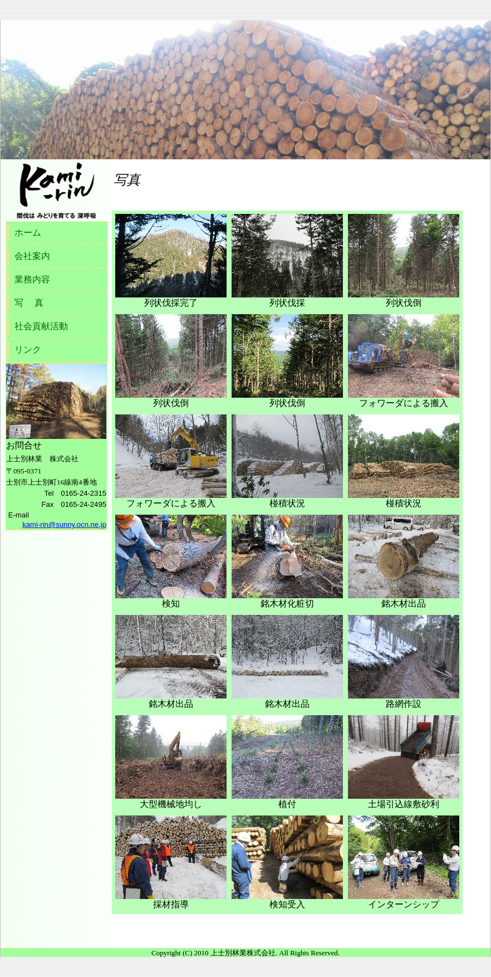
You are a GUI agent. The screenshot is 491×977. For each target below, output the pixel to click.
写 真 (28, 302)
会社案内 (32, 256)
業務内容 (32, 279)
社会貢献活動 (41, 326)
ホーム (27, 232)
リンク (27, 349)
